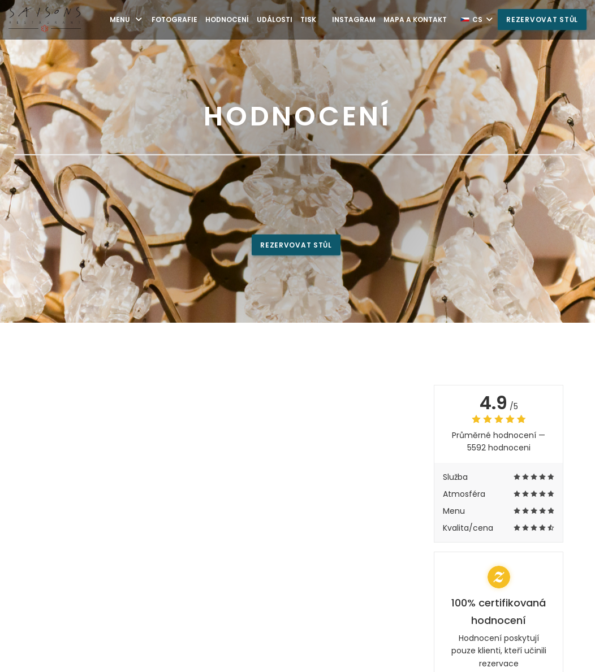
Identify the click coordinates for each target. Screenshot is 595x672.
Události (274, 19)
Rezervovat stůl (542, 19)
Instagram (354, 19)
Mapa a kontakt (415, 19)
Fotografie (174, 19)
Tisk (308, 19)
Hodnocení (227, 19)
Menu (127, 19)
